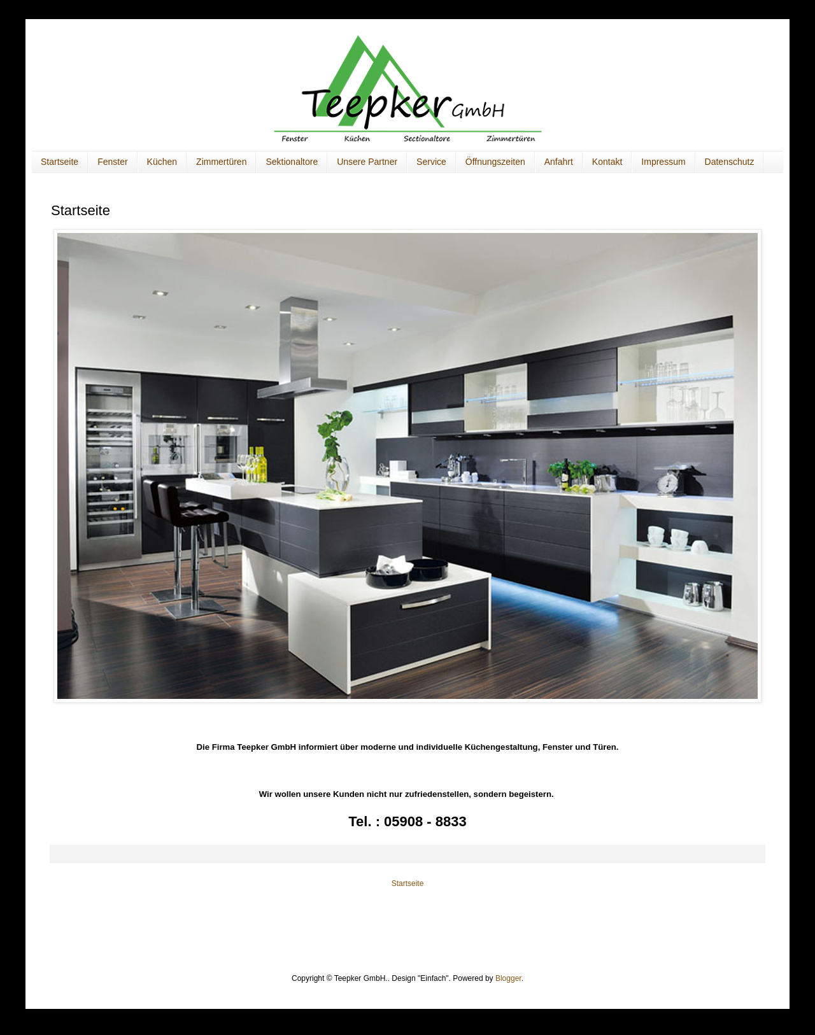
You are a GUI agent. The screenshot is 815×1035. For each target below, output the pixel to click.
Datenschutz (730, 162)
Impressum (663, 162)
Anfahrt (558, 162)
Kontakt (607, 162)
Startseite (59, 162)
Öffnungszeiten (495, 162)
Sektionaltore (292, 162)
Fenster (112, 162)
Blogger (508, 978)
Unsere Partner (367, 162)
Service (431, 162)
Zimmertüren (221, 162)
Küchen (162, 162)
